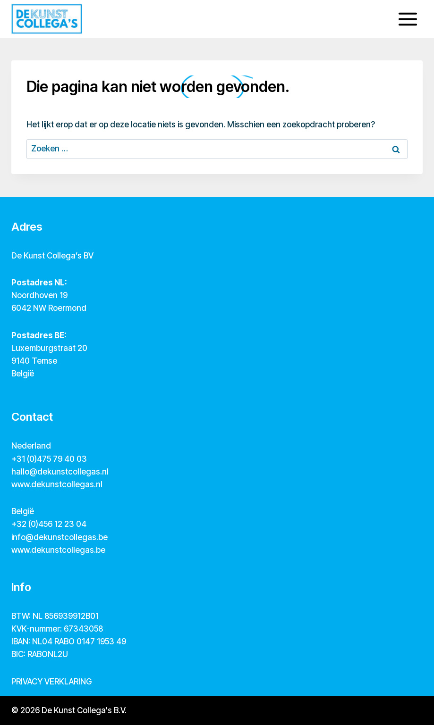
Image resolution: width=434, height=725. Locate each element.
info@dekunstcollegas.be (59, 537)
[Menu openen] (407, 19)
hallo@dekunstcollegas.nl (60, 471)
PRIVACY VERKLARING (51, 681)
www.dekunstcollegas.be (58, 550)
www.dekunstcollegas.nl (56, 484)
